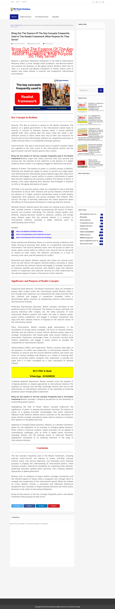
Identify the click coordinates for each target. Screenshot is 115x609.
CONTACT (24, 1)
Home (14, 17)
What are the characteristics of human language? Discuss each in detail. (95, 162)
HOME (12, 1)
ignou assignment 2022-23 (89, 241)
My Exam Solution (50, 606)
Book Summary (85, 220)
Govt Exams (84, 229)
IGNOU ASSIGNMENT (87, 232)
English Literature (26, 17)
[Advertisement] (42, 582)
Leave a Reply (49, 43)
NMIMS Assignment (86, 238)
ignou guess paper (86, 243)
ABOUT (18, 1)
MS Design (77, 606)
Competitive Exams (86, 223)
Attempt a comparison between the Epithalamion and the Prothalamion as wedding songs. (95, 106)
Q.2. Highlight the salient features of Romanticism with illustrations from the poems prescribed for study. (95, 119)
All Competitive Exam (42, 17)
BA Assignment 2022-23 (88, 214)
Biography (55, 17)
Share (29, 506)
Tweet (17, 506)
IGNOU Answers (85, 235)
